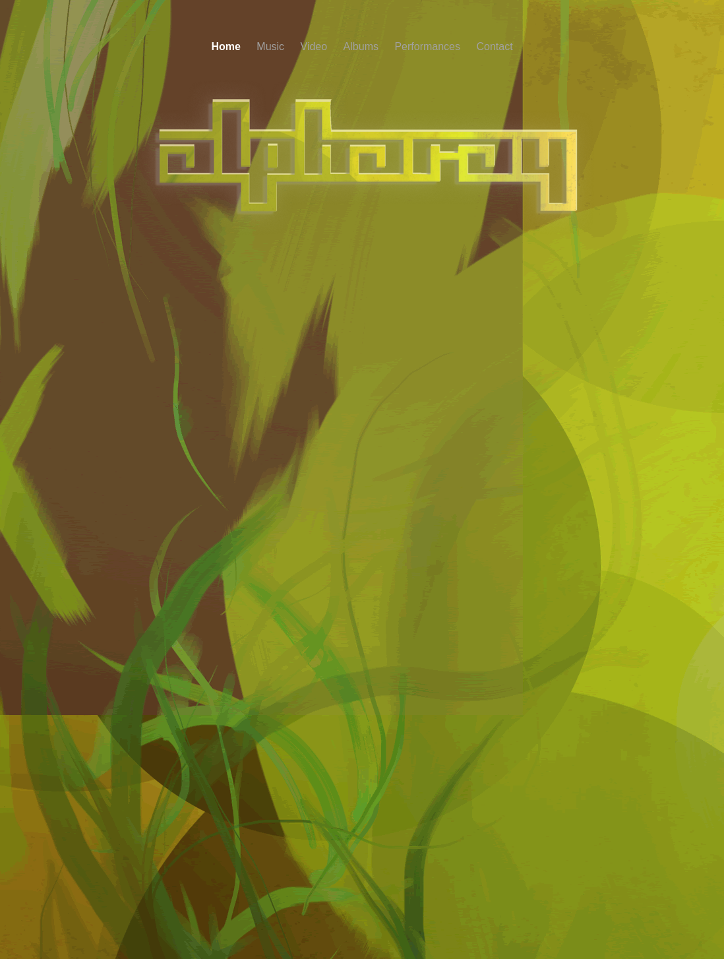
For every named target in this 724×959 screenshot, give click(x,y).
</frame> (362, 388)
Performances (428, 46)
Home (227, 46)
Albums (363, 46)
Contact (494, 46)
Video (315, 46)
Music (271, 46)
